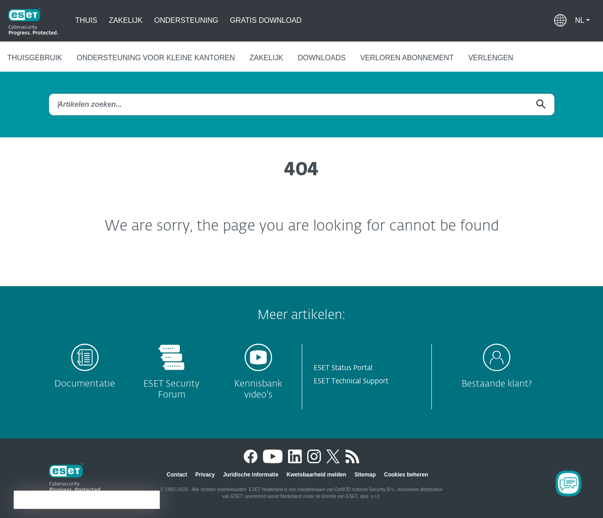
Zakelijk (125, 20)
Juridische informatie (250, 474)
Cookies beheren (406, 474)
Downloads (322, 58)
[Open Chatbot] (568, 483)
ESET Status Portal (343, 368)
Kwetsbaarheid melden (316, 474)
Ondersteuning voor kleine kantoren (156, 58)
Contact (177, 474)
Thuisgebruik (34, 58)
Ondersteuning (186, 20)
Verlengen (491, 58)
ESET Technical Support (351, 381)
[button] (582, 20)
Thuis (86, 20)
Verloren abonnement (406, 58)
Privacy (205, 474)
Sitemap (365, 474)
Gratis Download (266, 20)
